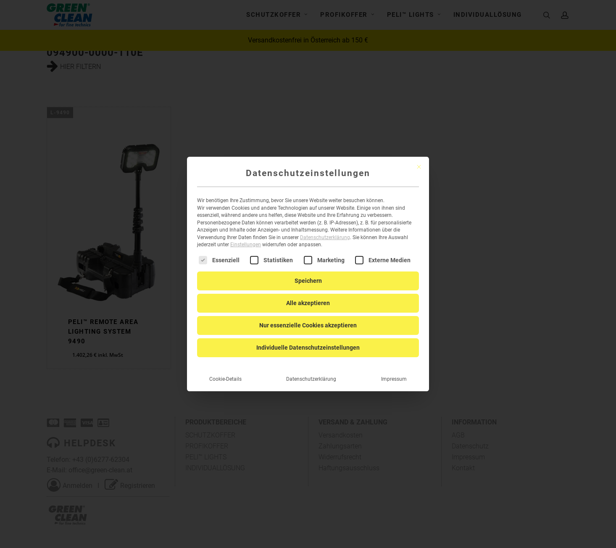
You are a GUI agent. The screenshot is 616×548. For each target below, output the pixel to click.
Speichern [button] (308, 273)
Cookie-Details (225, 372)
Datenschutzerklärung (325, 231)
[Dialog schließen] (419, 160)
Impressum (394, 372)
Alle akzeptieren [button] (308, 295)
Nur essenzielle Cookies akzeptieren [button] (308, 318)
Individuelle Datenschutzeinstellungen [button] (308, 340)
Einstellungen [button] (245, 238)
